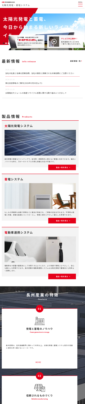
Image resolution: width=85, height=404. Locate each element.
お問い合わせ (57, 378)
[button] (3, 43)
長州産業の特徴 (8, 378)
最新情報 (5, 382)
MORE (21, 333)
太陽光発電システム (76, 374)
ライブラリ (56, 374)
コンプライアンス (74, 391)
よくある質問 (7, 374)
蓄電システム (74, 377)
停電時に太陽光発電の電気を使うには (32, 378)
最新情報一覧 (73, 61)
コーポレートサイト (56, 391)
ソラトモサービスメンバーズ (29, 374)
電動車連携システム (76, 380)
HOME (4, 370)
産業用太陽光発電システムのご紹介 (32, 370)
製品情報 (71, 370)
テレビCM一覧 (57, 370)
